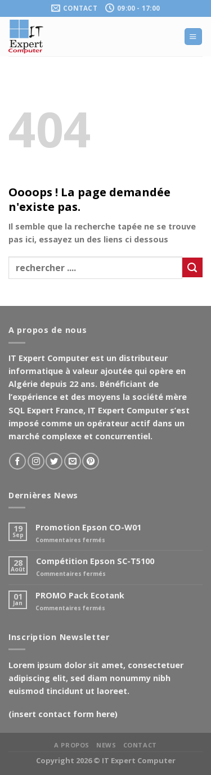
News (106, 745)
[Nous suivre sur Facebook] (17, 461)
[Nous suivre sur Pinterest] (90, 461)
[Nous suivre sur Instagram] (36, 461)
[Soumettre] (192, 268)
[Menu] (193, 36)
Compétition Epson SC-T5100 (95, 561)
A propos (71, 745)
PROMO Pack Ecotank (79, 595)
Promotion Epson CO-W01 (88, 527)
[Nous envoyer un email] (72, 461)
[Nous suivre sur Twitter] (54, 461)
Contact (140, 745)
